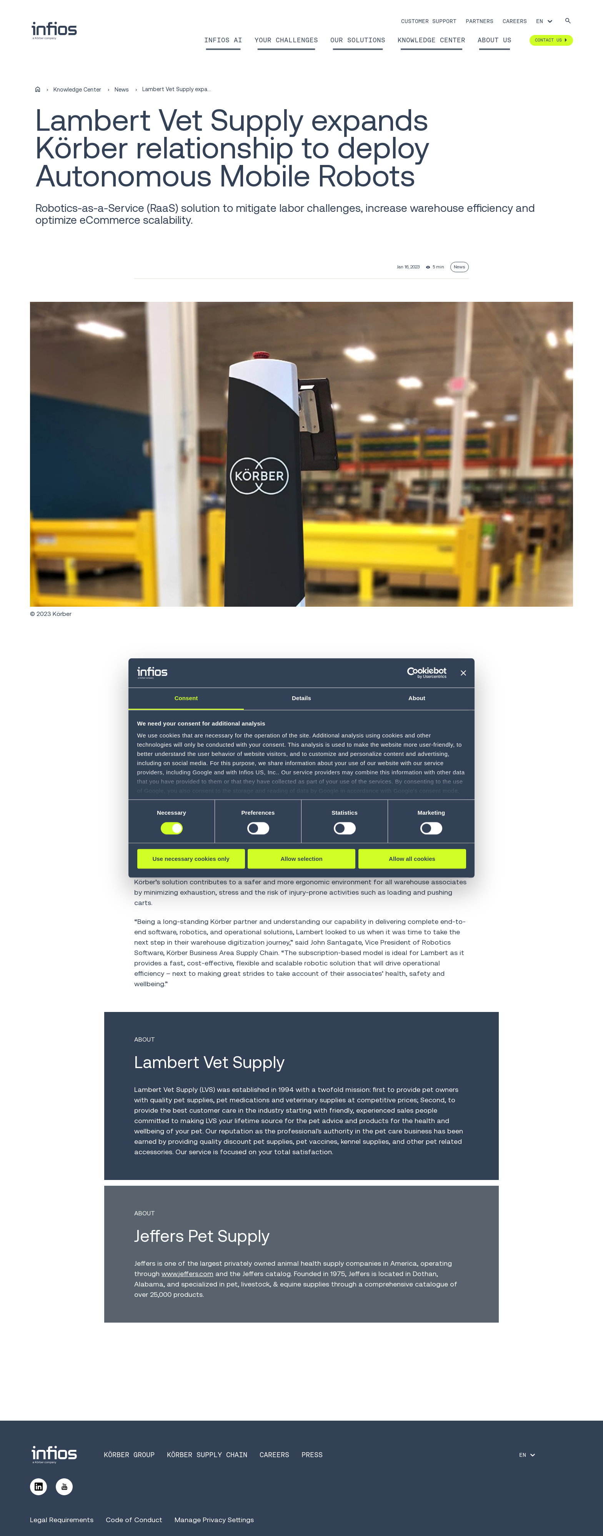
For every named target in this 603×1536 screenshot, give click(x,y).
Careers (515, 21)
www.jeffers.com (187, 1274)
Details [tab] (301, 698)
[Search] (568, 21)
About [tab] (416, 698)
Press (312, 1455)
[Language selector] (544, 21)
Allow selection (301, 858)
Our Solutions (357, 40)
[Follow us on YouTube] (64, 1486)
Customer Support (428, 21)
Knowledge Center (431, 40)
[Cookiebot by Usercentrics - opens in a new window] (412, 673)
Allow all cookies (412, 858)
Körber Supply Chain (207, 1455)
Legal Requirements (61, 1520)
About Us (494, 40)
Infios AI (223, 40)
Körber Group (129, 1455)
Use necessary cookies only (190, 858)
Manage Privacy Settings (214, 1520)
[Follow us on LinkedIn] (38, 1486)
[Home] (37, 90)
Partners (479, 21)
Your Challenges (286, 40)
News (122, 89)
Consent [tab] (186, 698)
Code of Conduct (134, 1520)
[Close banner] (463, 673)
